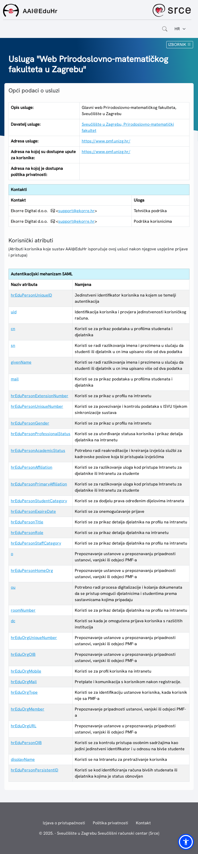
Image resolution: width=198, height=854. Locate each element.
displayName (23, 759)
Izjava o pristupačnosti (64, 823)
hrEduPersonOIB (26, 742)
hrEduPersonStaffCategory (36, 543)
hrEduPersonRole (27, 532)
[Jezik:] (180, 29)
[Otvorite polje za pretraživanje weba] (164, 29)
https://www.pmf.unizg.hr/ (106, 141)
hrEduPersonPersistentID (34, 770)
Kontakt (143, 823)
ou (13, 587)
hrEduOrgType (24, 692)
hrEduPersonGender (30, 423)
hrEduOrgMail (24, 681)
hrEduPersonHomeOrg (32, 570)
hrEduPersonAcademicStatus (38, 450)
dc (13, 621)
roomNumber (23, 610)
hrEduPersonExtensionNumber (39, 395)
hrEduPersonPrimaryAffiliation (39, 484)
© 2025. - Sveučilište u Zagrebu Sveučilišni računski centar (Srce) (99, 833)
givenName (21, 362)
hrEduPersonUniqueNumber (37, 406)
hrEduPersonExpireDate (33, 511)
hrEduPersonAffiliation (31, 467)
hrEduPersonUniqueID (31, 295)
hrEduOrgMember (27, 709)
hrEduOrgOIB (23, 654)
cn (13, 328)
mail (15, 379)
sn (13, 345)
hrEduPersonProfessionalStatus (40, 433)
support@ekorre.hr (76, 210)
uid (13, 312)
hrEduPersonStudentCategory (39, 501)
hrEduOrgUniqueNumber (34, 637)
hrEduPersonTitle (27, 522)
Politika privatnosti (110, 823)
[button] (186, 842)
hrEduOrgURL (23, 726)
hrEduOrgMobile (26, 671)
